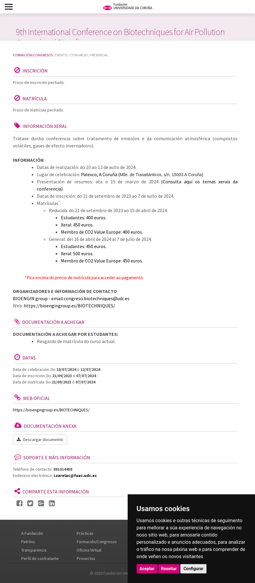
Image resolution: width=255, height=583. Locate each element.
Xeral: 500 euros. (77, 253)
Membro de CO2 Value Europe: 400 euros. (102, 232)
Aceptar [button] (147, 568)
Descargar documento (40, 439)
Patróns (28, 541)
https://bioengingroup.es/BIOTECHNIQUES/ (69, 306)
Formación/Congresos (33, 55)
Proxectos (86, 558)
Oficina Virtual (89, 550)
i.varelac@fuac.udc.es (75, 475)
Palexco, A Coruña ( (142, 174)
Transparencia (33, 550)
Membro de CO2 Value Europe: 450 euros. (102, 261)
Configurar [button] (193, 568)
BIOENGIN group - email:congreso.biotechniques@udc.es (71, 298)
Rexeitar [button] (169, 568)
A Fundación (32, 533)
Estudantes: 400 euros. (83, 217)
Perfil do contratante (40, 558)
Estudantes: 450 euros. (83, 246)
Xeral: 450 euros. (77, 225)
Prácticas (85, 533)
